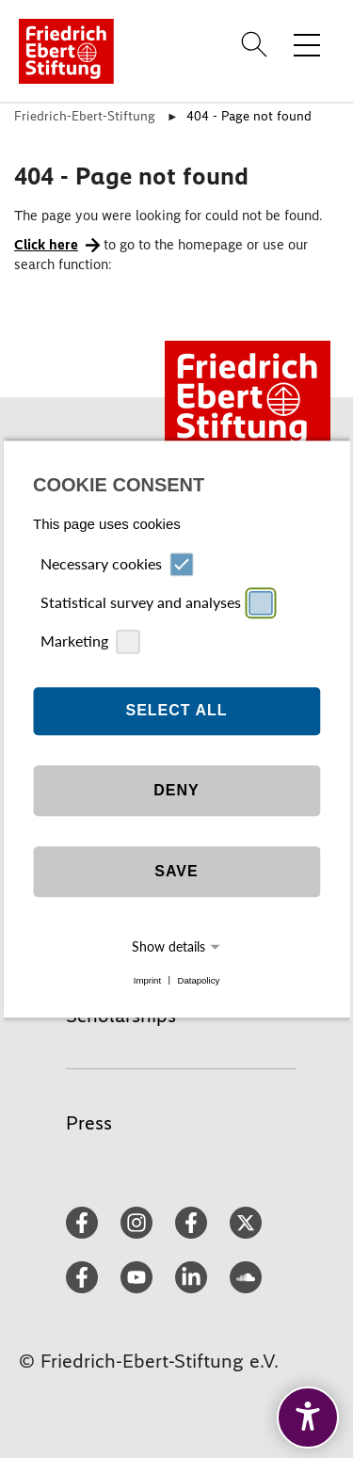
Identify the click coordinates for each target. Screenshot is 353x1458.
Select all (176, 711)
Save (176, 872)
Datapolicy (198, 980)
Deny (176, 791)
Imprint (147, 980)
